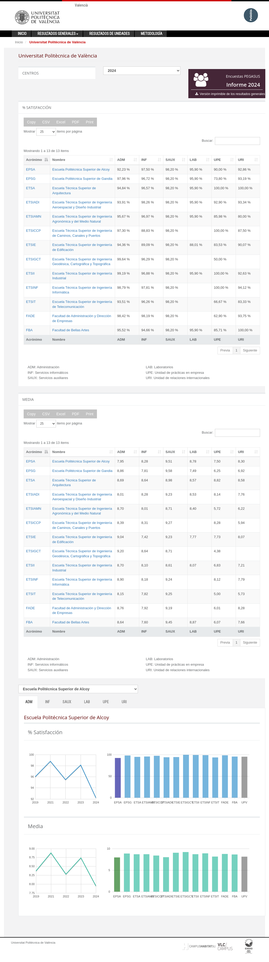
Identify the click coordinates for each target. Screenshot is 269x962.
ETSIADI (32, 202)
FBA (29, 330)
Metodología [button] (151, 33)
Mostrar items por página (53, 132)
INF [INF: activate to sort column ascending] (144, 160)
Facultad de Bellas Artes (70, 330)
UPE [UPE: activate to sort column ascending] (217, 160)
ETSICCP (33, 231)
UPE (106, 702)
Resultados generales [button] (58, 33)
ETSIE (31, 245)
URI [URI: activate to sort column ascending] (241, 160)
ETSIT (31, 302)
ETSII (30, 273)
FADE (30, 316)
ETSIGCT (33, 259)
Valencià (81, 5)
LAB (87, 702)
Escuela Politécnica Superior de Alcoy (81, 169)
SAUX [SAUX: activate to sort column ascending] (170, 160)
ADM (28, 702)
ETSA (30, 188)
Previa (225, 350)
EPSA (30, 169)
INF (47, 702)
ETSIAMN (33, 216)
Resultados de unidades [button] (109, 33)
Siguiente (250, 350)
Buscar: (231, 141)
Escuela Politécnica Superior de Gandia (82, 179)
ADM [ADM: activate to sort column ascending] (121, 160)
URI (124, 702)
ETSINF (32, 288)
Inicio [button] (22, 33)
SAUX (67, 702)
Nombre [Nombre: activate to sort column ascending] (58, 160)
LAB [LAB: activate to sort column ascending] (193, 160)
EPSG (30, 179)
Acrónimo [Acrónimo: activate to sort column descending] (34, 160)
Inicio (19, 42)
